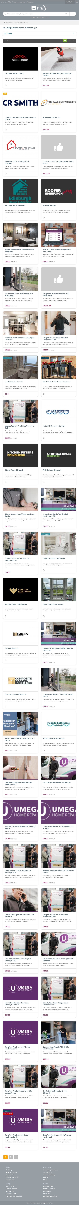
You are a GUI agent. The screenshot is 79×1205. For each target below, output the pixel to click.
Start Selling (10, 1186)
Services (10, 22)
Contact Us (9, 1175)
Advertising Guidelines (50, 1170)
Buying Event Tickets (50, 1196)
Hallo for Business (11, 1189)
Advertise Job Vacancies (14, 1196)
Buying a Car (47, 1191)
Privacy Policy (10, 1180)
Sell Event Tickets (11, 1194)
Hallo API (46, 1177)
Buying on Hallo (48, 1186)
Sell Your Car (10, 1191)
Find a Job (46, 1194)
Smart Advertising (49, 1175)
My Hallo (69, 2)
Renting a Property (49, 1189)
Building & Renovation (39, 17)
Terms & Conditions (12, 1177)
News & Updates (11, 1172)
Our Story (9, 1170)
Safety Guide (47, 1172)
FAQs (45, 1180)
